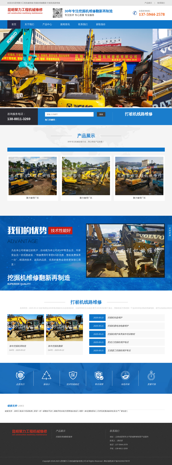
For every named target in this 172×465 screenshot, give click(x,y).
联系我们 (161, 3)
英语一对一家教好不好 (43, 411)
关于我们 (29, 24)
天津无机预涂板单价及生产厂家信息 (111, 411)
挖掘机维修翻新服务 (64, 437)
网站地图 (107, 461)
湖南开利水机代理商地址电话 (65, 411)
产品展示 (148, 3)
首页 (14, 24)
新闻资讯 (65, 24)
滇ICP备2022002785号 (120, 461)
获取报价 (100, 24)
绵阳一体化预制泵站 (87, 411)
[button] (85, 105)
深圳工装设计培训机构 (23, 411)
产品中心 (47, 24)
